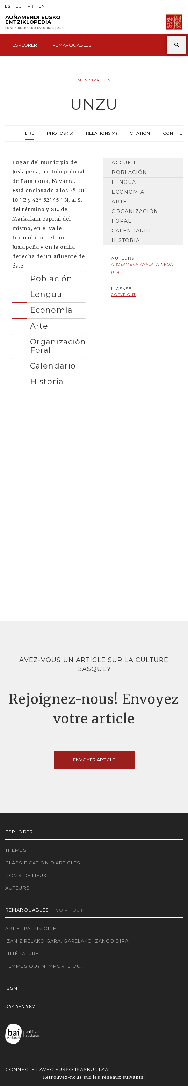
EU (19, 6)
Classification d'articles (42, 862)
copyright (123, 294)
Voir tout (69, 910)
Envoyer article (94, 760)
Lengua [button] (46, 294)
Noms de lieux (26, 875)
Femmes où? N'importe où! (43, 966)
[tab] (49, 277)
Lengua (123, 182)
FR (31, 6)
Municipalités (94, 80)
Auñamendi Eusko (34, 22)
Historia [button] (47, 381)
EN (42, 6)
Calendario (131, 231)
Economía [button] (51, 309)
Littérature (22, 953)
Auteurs (17, 888)
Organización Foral (134, 216)
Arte (118, 202)
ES (7, 6)
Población (129, 172)
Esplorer (24, 45)
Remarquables (72, 45)
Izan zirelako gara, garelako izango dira (67, 941)
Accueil (124, 162)
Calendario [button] (53, 365)
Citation (140, 132)
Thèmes (16, 850)
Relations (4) (101, 132)
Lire (29, 132)
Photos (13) (60, 132)
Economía (127, 192)
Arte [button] (39, 325)
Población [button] (51, 278)
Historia (125, 240)
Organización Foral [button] (58, 346)
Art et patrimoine (30, 928)
